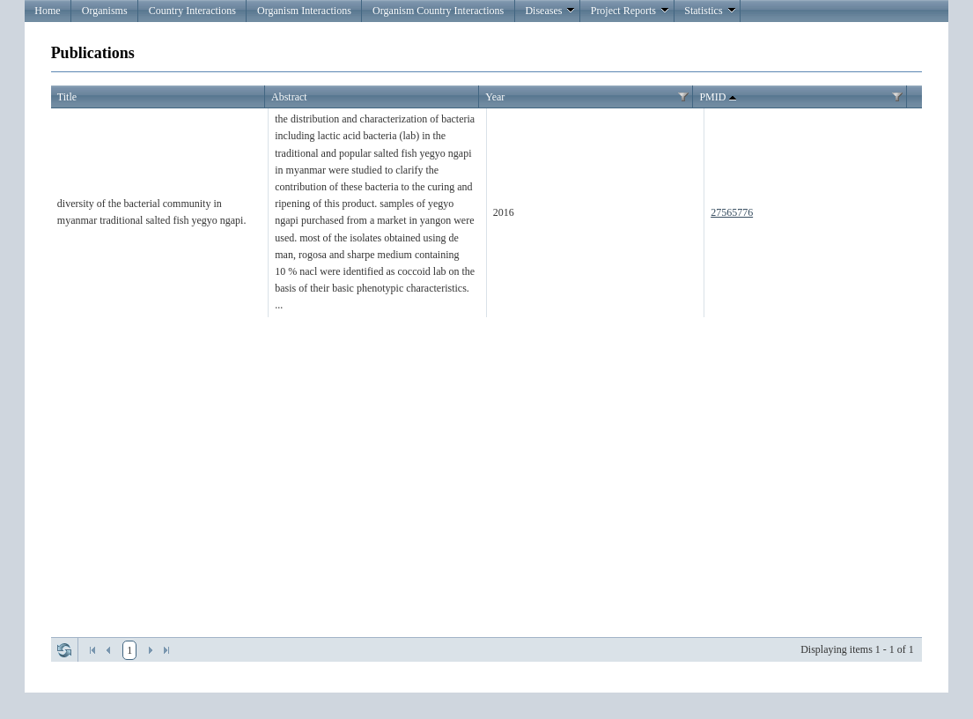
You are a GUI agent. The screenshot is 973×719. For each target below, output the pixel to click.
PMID (719, 98)
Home (47, 10)
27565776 (732, 212)
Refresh (64, 650)
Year (495, 97)
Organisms (105, 10)
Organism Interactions (304, 10)
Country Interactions (192, 10)
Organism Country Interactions (438, 10)
